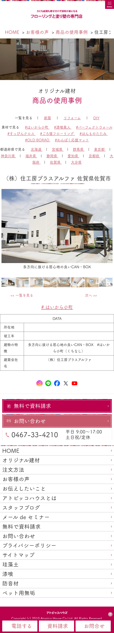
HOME (10, 450)
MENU (109, 4)
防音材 (10, 583)
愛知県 (73, 156)
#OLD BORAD (37, 140)
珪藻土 (10, 564)
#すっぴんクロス (21, 133)
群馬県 (79, 149)
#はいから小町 (37, 127)
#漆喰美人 (62, 127)
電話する (21, 626)
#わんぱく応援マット (72, 140)
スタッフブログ (21, 507)
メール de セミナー (26, 517)
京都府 (94, 156)
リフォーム (72, 118)
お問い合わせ (18, 536)
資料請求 (57, 626)
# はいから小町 (57, 307)
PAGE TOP (110, 614)
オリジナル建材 (21, 460)
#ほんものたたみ (94, 133)
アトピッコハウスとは (29, 498)
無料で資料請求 (21, 526)
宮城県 (58, 149)
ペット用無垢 (18, 593)
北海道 (36, 149)
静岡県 (52, 156)
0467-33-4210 (34, 434)
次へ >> (91, 295)
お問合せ (94, 626)
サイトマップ (18, 555)
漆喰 (7, 574)
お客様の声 (16, 479)
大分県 (76, 162)
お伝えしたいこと (24, 488)
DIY (96, 118)
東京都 (100, 149)
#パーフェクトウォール (94, 127)
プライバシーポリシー (29, 545)
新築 (47, 118)
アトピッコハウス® (57, 612)
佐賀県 (56, 162)
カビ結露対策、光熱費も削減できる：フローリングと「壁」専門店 (57, 14)
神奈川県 (8, 156)
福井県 (31, 156)
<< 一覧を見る (22, 295)
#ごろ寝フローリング (57, 133)
